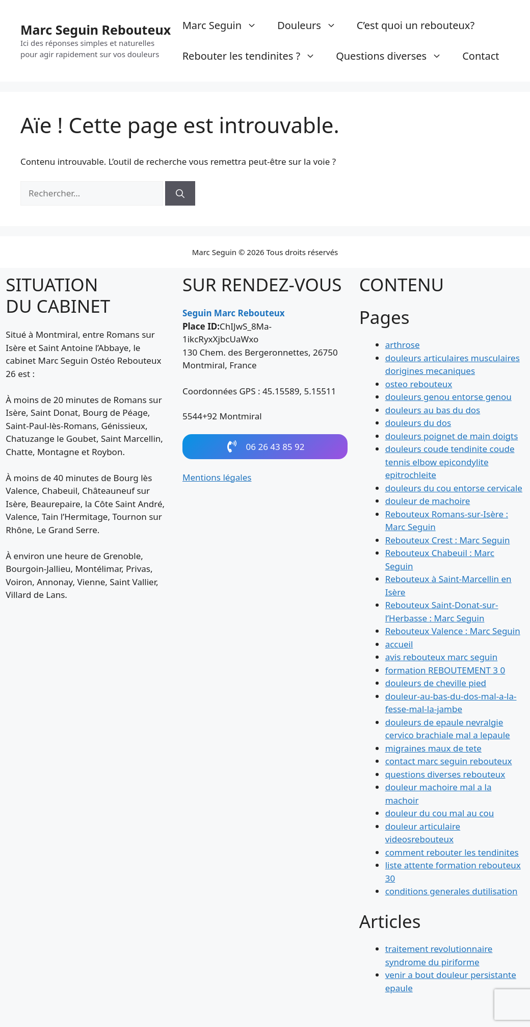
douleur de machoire (427, 502)
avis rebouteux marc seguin (441, 658)
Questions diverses (394, 56)
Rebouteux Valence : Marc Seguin (452, 632)
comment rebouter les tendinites (452, 853)
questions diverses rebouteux (445, 775)
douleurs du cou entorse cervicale (453, 489)
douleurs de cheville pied (435, 684)
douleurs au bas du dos (433, 411)
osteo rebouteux (419, 385)
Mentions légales (217, 480)
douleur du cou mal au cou (439, 814)
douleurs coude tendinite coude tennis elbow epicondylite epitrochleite (450, 463)
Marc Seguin (224, 25)
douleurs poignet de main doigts (451, 437)
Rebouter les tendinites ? (254, 56)
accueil (399, 645)
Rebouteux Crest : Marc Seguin (447, 541)
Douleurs (312, 25)
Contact (480, 56)
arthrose (402, 346)
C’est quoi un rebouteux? (415, 25)
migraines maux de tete (433, 749)
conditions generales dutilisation (451, 892)
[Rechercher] (180, 193)
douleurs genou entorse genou (448, 398)
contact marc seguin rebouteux (448, 762)
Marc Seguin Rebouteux (95, 29)
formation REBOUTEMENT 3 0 (445, 671)
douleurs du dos (418, 424)
